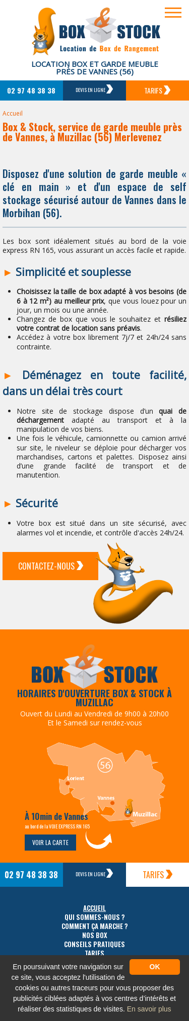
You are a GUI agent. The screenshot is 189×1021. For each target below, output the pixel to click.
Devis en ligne (94, 89)
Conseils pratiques (94, 944)
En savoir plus (149, 1009)
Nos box (94, 935)
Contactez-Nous (50, 566)
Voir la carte (50, 842)
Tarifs (157, 90)
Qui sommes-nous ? (95, 917)
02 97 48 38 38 (31, 90)
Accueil (13, 113)
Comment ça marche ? (94, 926)
